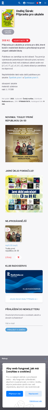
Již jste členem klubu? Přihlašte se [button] (24, 299)
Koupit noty (21, 40)
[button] (20, 3)
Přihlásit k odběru (16, 330)
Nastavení (33, 393)
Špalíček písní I (15, 77)
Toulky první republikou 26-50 (12, 249)
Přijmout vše (15, 393)
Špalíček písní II (31, 77)
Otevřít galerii (8, 32)
